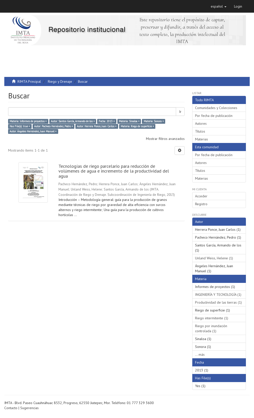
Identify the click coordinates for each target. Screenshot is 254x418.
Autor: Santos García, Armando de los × (73, 121)
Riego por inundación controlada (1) (211, 328)
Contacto (10, 408)
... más (200, 354)
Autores (201, 123)
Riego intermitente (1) (211, 318)
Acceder (201, 196)
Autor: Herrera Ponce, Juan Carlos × (96, 126)
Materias (201, 139)
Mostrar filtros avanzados (165, 138)
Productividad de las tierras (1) (218, 302)
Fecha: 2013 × (107, 121)
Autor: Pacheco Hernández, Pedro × (53, 126)
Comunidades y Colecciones (216, 108)
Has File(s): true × (20, 126)
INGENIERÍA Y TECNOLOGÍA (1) (218, 294)
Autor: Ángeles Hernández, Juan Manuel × (33, 131)
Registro (201, 204)
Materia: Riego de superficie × (137, 126)
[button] (218, 6)
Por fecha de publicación (213, 115)
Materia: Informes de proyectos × (28, 121)
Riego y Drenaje (60, 81)
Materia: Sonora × (154, 121)
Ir (180, 111)
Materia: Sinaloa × (129, 121)
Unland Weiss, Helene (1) (214, 258)
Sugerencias (29, 408)
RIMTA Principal (29, 81)
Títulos (200, 131)
